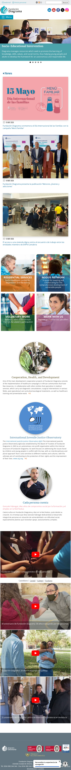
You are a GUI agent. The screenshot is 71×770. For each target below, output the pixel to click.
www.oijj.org (18, 458)
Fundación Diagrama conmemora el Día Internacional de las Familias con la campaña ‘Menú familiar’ (35, 127)
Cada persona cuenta (35, 502)
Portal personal (19, 2)
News (8, 73)
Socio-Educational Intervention (22, 46)
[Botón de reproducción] (35, 554)
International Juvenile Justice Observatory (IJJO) (24, 441)
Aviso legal (59, 766)
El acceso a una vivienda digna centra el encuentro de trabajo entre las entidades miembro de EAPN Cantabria (33, 243)
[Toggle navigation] (6, 17)
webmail (6, 2)
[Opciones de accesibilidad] (65, 764)
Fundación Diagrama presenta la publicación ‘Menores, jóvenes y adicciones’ (31, 185)
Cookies (41, 769)
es (41, 2)
